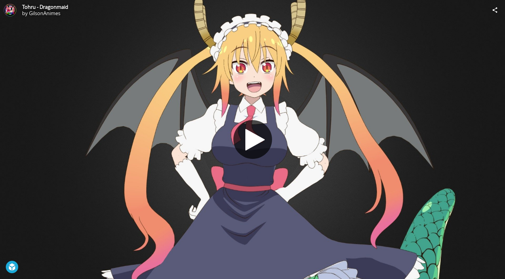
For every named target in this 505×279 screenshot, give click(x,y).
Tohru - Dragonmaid (45, 6)
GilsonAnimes (44, 13)
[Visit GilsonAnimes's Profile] (10, 10)
